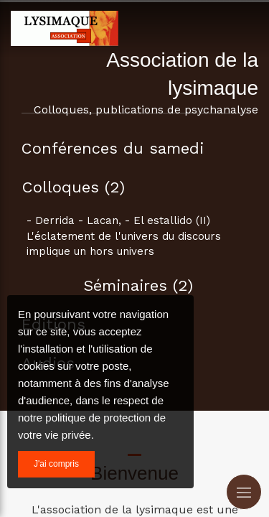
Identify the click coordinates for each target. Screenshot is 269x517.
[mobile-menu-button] (244, 492)
